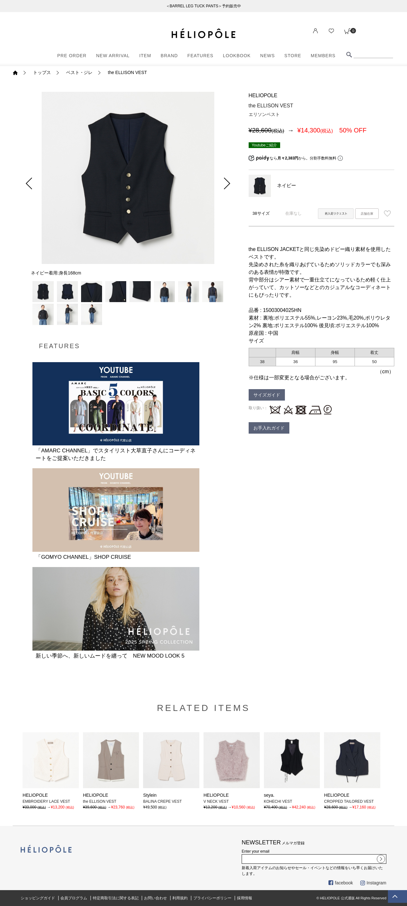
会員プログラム (73, 898)
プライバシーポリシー (212, 898)
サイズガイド (266, 394)
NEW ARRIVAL (113, 55)
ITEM (145, 55)
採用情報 (244, 898)
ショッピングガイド (38, 898)
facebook (340, 882)
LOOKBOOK (237, 55)
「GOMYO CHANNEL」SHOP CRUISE (83, 557)
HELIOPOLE (263, 95)
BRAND (169, 55)
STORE (292, 55)
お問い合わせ (155, 898)
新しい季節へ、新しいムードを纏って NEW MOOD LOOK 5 (110, 656)
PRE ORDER (71, 55)
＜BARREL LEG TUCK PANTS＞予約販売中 (203, 6)
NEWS (267, 55)
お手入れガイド (269, 427)
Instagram (373, 883)
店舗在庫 (367, 213)
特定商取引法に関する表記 (116, 898)
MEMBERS (323, 55)
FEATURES (200, 55)
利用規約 (180, 898)
